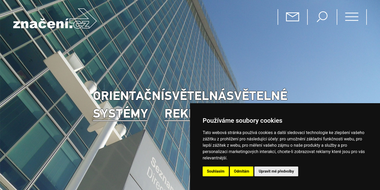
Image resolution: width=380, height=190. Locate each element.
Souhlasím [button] (216, 171)
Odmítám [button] (241, 171)
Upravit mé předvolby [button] (276, 171)
